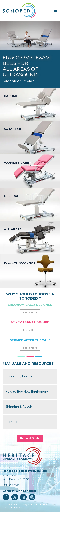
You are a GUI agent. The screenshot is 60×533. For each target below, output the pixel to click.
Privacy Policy (48, 504)
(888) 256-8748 (11, 485)
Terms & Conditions (12, 507)
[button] (30, 312)
